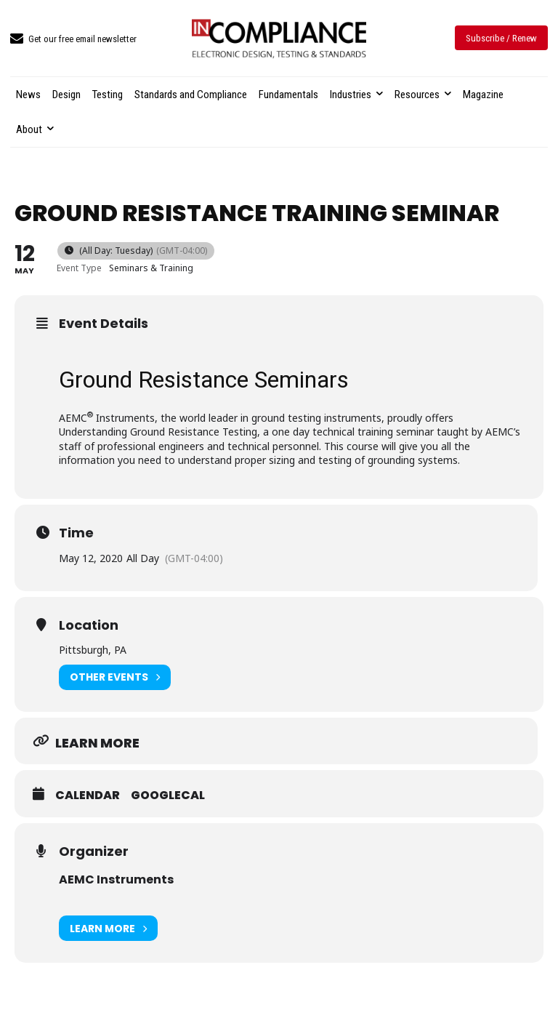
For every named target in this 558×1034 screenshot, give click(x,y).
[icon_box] (73, 39)
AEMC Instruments (116, 879)
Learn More (108, 928)
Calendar (87, 795)
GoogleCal (168, 795)
